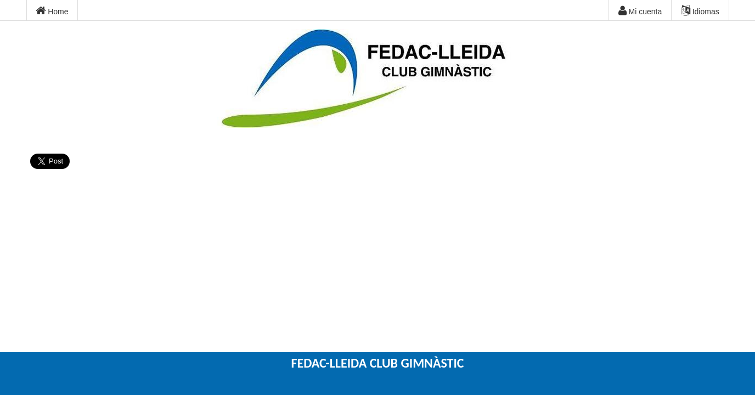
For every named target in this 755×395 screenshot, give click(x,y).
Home (52, 10)
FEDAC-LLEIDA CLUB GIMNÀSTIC (377, 363)
